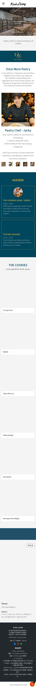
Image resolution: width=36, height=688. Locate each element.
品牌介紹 (12, 640)
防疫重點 (18, 640)
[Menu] (3, 3)
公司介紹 (24, 640)
